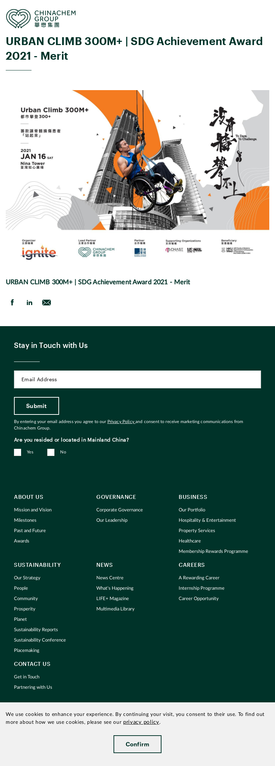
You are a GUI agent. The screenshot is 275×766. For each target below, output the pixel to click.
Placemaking (26, 650)
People (21, 588)
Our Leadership (111, 520)
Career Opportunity (199, 598)
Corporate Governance (119, 510)
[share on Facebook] (12, 302)
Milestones (25, 520)
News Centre (110, 578)
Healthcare (190, 541)
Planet (20, 619)
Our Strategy (27, 578)
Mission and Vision (33, 510)
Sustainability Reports (36, 630)
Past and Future (30, 531)
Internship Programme (202, 588)
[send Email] (46, 302)
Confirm (138, 744)
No (63, 452)
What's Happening (115, 588)
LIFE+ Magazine (112, 598)
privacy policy (141, 722)
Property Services (197, 531)
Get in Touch (26, 677)
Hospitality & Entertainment (207, 520)
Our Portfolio (192, 510)
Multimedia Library (115, 609)
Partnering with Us (33, 687)
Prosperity (24, 609)
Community (26, 598)
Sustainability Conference (40, 640)
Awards (21, 541)
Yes (30, 452)
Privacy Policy (121, 421)
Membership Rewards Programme (213, 551)
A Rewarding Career (199, 578)
